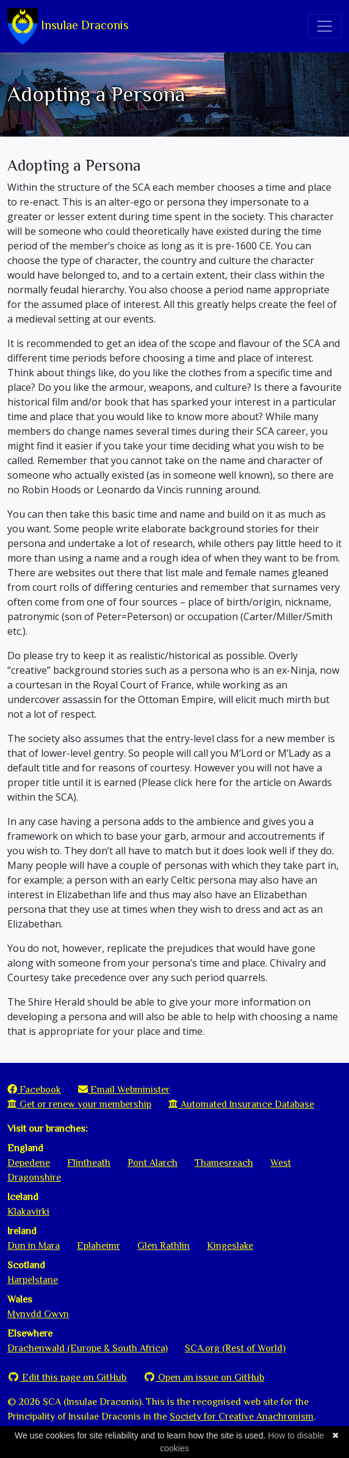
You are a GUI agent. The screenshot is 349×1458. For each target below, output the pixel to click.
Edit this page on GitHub (66, 1377)
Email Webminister (124, 1089)
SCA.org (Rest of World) (235, 1348)
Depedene (28, 1162)
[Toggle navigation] (325, 26)
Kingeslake (230, 1245)
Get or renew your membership (79, 1104)
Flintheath (88, 1162)
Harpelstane (32, 1279)
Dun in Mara (33, 1245)
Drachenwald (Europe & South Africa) (87, 1348)
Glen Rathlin (163, 1245)
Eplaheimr (98, 1245)
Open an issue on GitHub (203, 1377)
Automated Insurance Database (241, 1104)
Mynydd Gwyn (38, 1314)
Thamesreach (224, 1162)
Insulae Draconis (68, 26)
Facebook (34, 1089)
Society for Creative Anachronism (242, 1416)
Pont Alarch (153, 1162)
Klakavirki (28, 1211)
